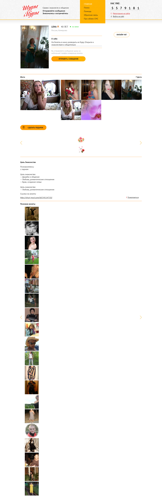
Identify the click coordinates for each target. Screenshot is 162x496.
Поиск (86, 7)
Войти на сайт (118, 16)
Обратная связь (91, 15)
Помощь (87, 11)
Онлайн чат (122, 34)
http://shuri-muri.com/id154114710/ (36, 197)
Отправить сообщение (68, 59)
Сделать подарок (35, 127)
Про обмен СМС (91, 18)
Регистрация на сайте (121, 13)
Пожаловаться (133, 197)
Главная (88, 4)
